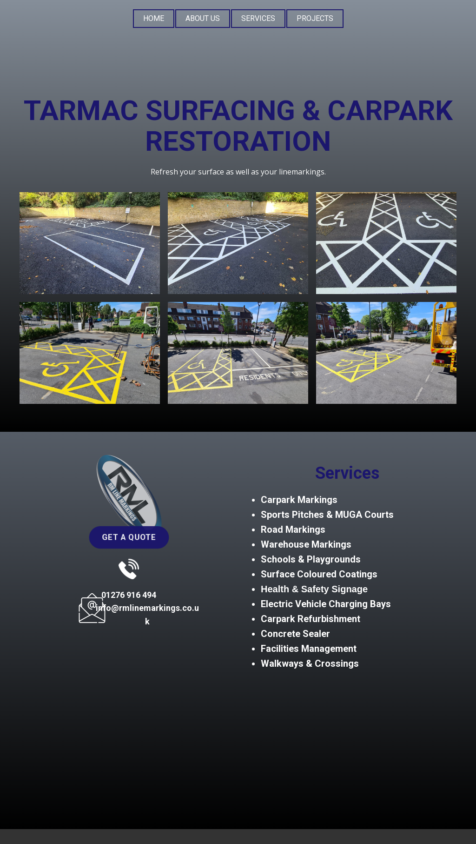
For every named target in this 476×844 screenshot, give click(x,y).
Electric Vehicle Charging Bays (326, 604)
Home (153, 18)
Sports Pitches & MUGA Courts (327, 514)
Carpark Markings (299, 499)
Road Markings (293, 529)
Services (258, 18)
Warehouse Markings (306, 544)
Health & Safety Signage (314, 589)
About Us (202, 18)
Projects (315, 18)
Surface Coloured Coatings (319, 574)
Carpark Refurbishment (310, 618)
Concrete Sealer (295, 633)
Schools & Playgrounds (311, 559)
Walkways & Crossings (311, 663)
